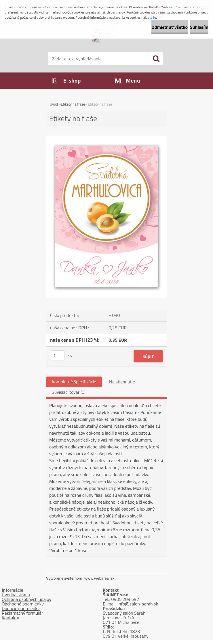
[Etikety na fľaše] (106, 138)
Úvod (54, 104)
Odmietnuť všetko (169, 27)
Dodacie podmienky (21, 608)
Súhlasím (199, 27)
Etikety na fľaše (73, 104)
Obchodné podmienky (23, 603)
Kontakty (10, 617)
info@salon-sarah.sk (137, 603)
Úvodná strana (16, 594)
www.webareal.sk (99, 578)
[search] (156, 58)
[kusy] (57, 355)
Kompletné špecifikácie (74, 381)
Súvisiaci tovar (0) (68, 392)
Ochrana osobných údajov (26, 599)
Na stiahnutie (122, 381)
